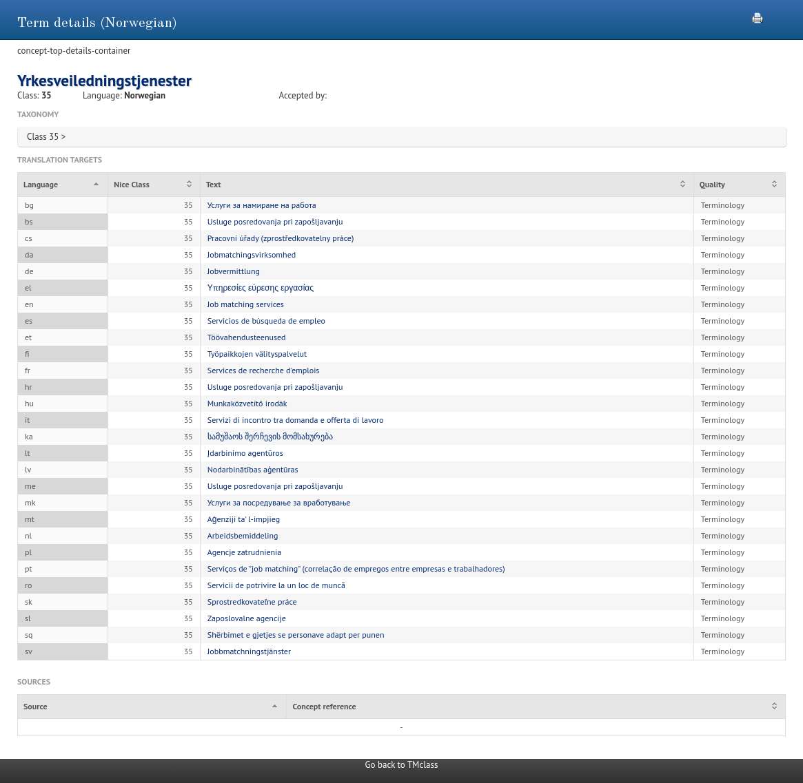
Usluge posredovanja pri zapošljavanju (275, 221)
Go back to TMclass (401, 765)
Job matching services (245, 304)
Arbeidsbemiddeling (242, 535)
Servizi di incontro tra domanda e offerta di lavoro (295, 420)
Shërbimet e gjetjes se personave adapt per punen (296, 634)
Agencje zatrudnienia (244, 552)
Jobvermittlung (233, 271)
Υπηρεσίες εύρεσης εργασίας (260, 287)
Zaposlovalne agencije (246, 618)
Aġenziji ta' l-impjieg (243, 519)
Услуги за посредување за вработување (279, 502)
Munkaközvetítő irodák (247, 403)
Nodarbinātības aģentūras (252, 469)
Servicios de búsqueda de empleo (266, 320)
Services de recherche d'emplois (263, 370)
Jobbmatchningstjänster (249, 651)
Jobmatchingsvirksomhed (251, 254)
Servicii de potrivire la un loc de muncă (276, 585)
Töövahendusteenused (246, 337)
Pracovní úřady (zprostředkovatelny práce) (280, 238)
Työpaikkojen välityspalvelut (257, 353)
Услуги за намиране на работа (261, 205)
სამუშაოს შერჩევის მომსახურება (270, 436)
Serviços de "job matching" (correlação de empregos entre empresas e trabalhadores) (356, 568)
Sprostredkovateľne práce (252, 601)
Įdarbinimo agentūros (245, 453)
